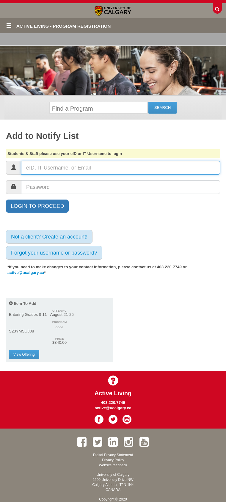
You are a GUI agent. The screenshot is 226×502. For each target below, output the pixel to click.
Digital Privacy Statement (113, 455)
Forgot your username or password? (54, 253)
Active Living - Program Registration (63, 26)
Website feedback (113, 465)
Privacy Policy (113, 460)
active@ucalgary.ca (25, 272)
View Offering (24, 354)
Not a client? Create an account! (49, 237)
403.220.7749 (113, 402)
